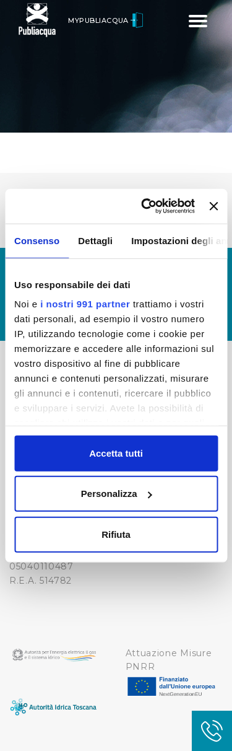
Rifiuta (116, 534)
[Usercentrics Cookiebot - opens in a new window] (146, 206)
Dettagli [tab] (95, 240)
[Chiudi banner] (213, 206)
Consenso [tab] (36, 240)
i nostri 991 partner (85, 304)
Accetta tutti (116, 452)
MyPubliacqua (105, 20)
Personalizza (116, 493)
